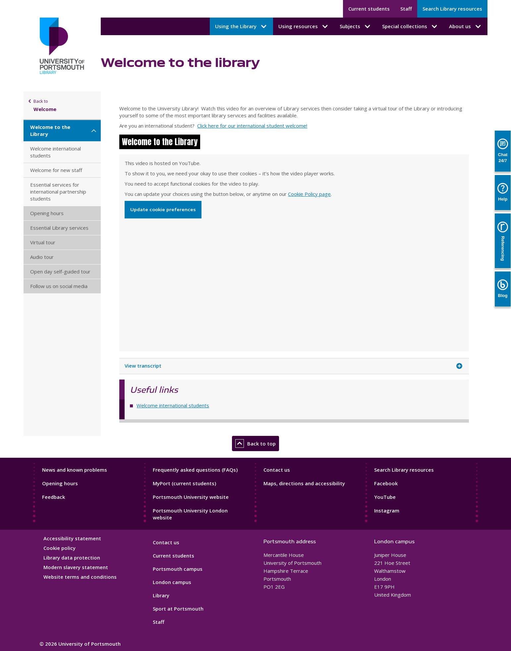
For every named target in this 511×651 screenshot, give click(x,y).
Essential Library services (59, 227)
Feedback (53, 497)
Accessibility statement (72, 538)
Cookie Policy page (309, 194)
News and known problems (74, 469)
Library (161, 595)
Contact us (276, 469)
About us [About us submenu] (465, 26)
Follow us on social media (58, 286)
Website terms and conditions (80, 576)
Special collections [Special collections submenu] (410, 26)
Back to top (255, 443)
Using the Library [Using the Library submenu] (241, 26)
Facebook (386, 483)
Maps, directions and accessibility (304, 483)
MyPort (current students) (184, 483)
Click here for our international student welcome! (252, 125)
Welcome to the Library (50, 130)
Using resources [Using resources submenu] (303, 26)
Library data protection (71, 557)
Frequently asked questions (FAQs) (195, 469)
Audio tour (42, 257)
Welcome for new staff (56, 170)
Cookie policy (59, 548)
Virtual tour (42, 242)
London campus (172, 582)
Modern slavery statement (75, 567)
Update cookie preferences (163, 209)
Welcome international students (55, 152)
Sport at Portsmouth (178, 608)
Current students (369, 8)
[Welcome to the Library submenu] (94, 130)
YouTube (385, 497)
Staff (406, 8)
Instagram (386, 510)
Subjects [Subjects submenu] (355, 26)
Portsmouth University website (191, 497)
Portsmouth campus (177, 568)
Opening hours (47, 213)
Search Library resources (452, 8)
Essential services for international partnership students (58, 191)
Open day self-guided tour (60, 271)
